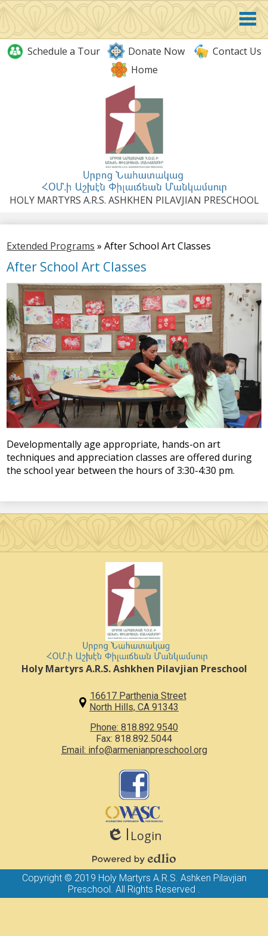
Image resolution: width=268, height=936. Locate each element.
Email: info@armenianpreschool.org (134, 750)
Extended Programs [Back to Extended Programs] (51, 245)
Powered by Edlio (134, 859)
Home (134, 69)
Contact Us (226, 51)
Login (134, 835)
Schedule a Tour (53, 51)
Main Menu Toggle (247, 19)
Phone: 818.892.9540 (134, 727)
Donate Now (146, 51)
